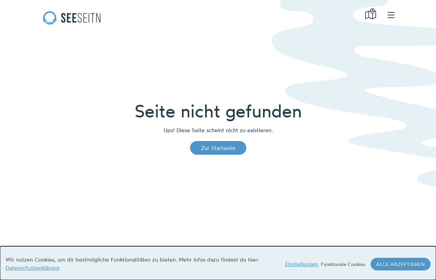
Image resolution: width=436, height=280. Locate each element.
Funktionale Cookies (343, 264)
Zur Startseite (218, 147)
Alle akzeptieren (400, 264)
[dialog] (218, 263)
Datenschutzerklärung (32, 267)
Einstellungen (301, 264)
